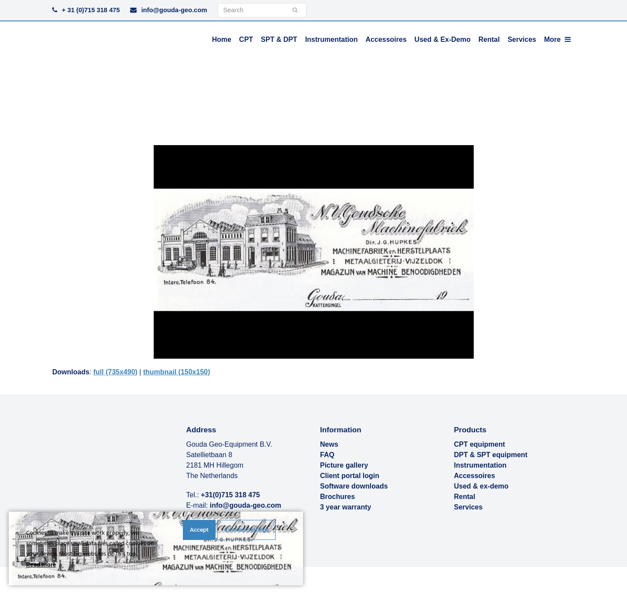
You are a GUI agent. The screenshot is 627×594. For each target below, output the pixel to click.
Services (468, 507)
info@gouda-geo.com (174, 10)
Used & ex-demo (481, 486)
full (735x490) (115, 372)
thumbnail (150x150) (176, 372)
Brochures (337, 496)
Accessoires (474, 475)
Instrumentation (480, 465)
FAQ (327, 454)
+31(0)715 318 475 (230, 495)
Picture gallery (344, 465)
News (329, 444)
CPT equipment (479, 444)
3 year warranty (345, 507)
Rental (464, 496)
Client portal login (349, 475)
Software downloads (354, 486)
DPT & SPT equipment (491, 454)
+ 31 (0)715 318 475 (91, 10)
